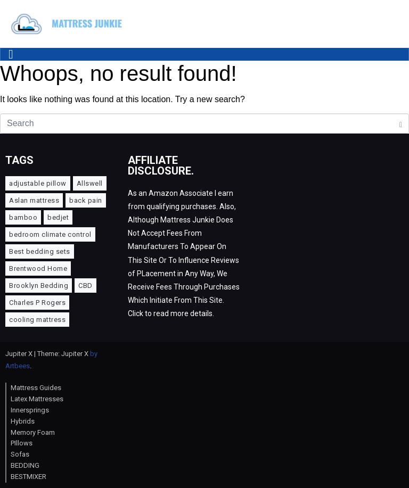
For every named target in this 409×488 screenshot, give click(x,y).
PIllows (21, 443)
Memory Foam (33, 432)
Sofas (20, 454)
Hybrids (23, 421)
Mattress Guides (36, 388)
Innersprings (30, 410)
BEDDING (25, 465)
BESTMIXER (28, 477)
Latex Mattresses (37, 399)
